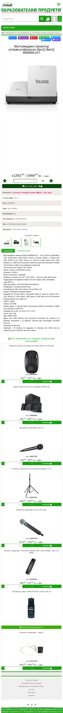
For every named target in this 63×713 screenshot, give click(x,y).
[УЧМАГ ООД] (15, 5)
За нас (31, 689)
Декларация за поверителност (31, 686)
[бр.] (14, 381)
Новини (31, 695)
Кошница (31, 705)
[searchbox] (21, 19)
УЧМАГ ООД (28, 705)
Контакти (31, 692)
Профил (54, 19)
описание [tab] (8, 251)
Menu (59, 4)
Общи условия (31, 680)
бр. (43, 181)
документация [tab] (23, 251)
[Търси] (42, 19)
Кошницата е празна (48, 20)
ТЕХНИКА (36, 33)
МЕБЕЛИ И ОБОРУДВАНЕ (18, 33)
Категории (9, 28)
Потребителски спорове (31, 683)
